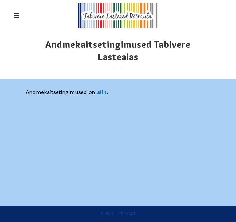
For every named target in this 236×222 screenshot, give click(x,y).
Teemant (127, 214)
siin (102, 92)
